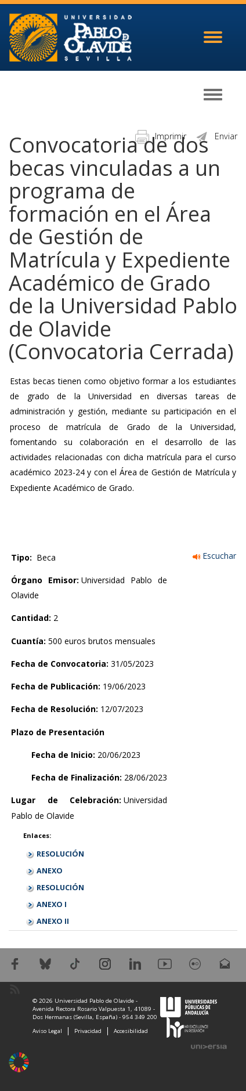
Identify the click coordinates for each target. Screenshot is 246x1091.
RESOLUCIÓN (60, 854)
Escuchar (214, 555)
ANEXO (50, 871)
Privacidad (88, 1031)
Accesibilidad (131, 1031)
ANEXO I (52, 904)
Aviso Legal (47, 1031)
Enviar (216, 136)
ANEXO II (53, 921)
